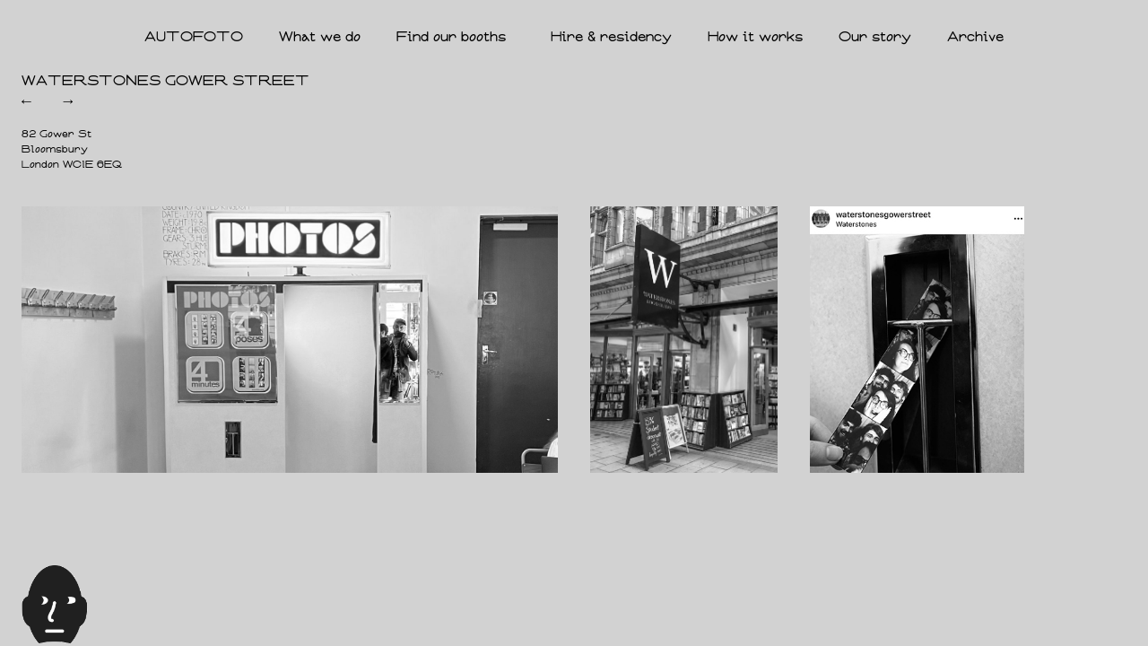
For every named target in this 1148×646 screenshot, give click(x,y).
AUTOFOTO (193, 37)
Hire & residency (611, 37)
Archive (975, 37)
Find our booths (455, 38)
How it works (755, 37)
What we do (320, 37)
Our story (875, 37)
